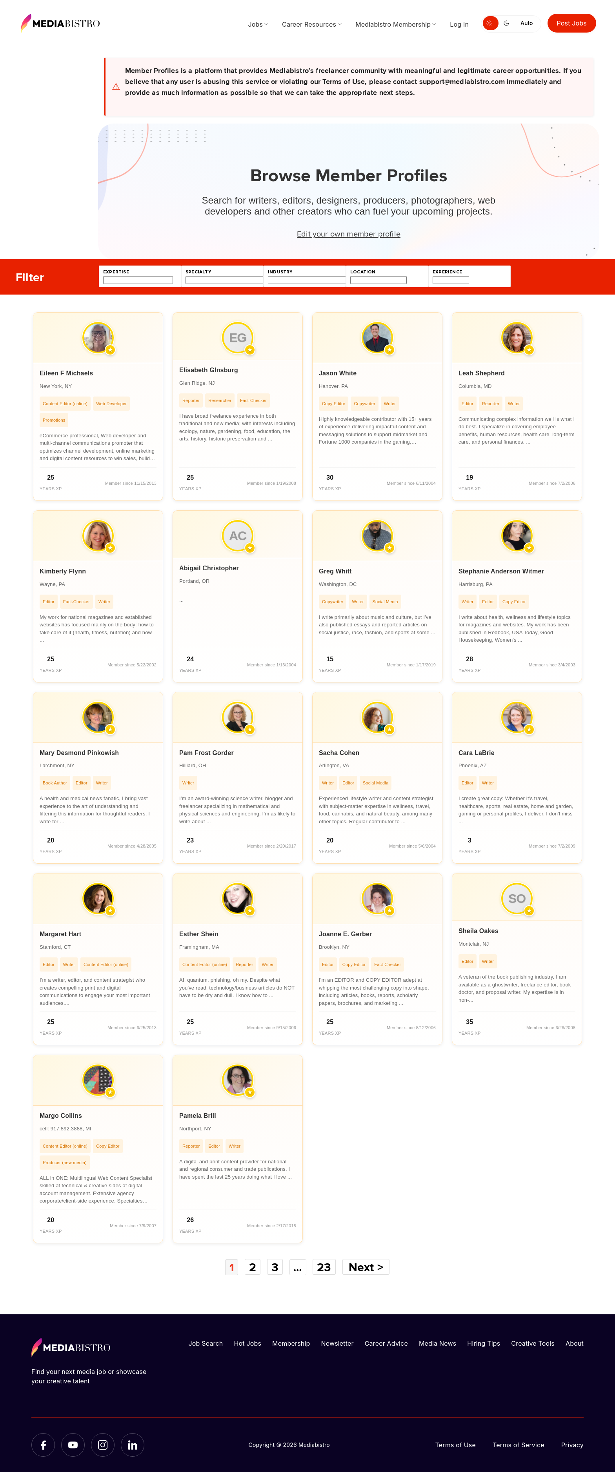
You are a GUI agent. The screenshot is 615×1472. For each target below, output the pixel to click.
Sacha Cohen (339, 753)
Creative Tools (533, 1343)
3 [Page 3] (274, 1267)
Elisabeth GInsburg (208, 370)
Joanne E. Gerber (345, 934)
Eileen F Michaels (66, 373)
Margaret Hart (60, 934)
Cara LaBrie (477, 753)
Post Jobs (572, 23)
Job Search (206, 1343)
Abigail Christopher (209, 568)
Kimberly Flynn (63, 571)
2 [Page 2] (252, 1267)
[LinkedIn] (132, 1444)
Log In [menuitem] (459, 24)
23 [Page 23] (325, 1267)
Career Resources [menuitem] (309, 24)
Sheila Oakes (479, 931)
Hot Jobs (247, 1343)
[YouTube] (73, 1444)
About (575, 1343)
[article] (98, 406)
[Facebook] (43, 1444)
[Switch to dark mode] (508, 23)
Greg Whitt (335, 571)
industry (280, 272)
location (362, 272)
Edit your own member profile (348, 233)
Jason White (338, 373)
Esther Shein (198, 934)
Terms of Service (518, 1444)
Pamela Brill (197, 1115)
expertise (116, 272)
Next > (367, 1267)
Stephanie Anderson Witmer (501, 571)
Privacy (572, 1444)
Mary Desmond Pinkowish (79, 753)
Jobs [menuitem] (255, 24)
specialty (198, 272)
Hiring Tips (483, 1343)
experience (447, 272)
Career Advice (386, 1343)
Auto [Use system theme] (526, 23)
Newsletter (337, 1343)
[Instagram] (103, 1444)
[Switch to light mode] (491, 23)
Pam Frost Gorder (206, 753)
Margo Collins (61, 1115)
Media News (437, 1343)
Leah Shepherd (482, 373)
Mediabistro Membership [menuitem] (393, 24)
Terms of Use (455, 1444)
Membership (291, 1343)
